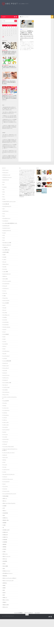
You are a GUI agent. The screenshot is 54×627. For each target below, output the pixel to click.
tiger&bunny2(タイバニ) (7, 238)
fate (3, 202)
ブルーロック (5, 449)
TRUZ (4, 243)
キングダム (5, 320)
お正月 (4, 262)
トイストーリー (6, 415)
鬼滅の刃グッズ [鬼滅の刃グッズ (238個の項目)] (29, 201)
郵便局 (4, 595)
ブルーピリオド (6, 447)
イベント (4, 298)
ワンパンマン (5, 494)
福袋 (4, 576)
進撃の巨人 (5, 590)
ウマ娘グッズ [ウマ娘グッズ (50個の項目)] (23, 180)
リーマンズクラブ (6, 489)
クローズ (4, 337)
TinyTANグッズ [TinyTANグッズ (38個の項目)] (22, 179)
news (4, 221)
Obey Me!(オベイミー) (6, 226)
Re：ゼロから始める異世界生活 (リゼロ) (10, 231)
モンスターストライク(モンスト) (9, 482)
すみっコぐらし (6, 272)
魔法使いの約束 (6, 612)
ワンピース (5, 496)
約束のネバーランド (6, 578)
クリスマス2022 (5, 332)
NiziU (4, 223)
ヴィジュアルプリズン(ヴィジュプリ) (9, 501)
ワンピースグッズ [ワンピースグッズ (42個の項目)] (24, 188)
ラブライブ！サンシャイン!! (8, 487)
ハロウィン (5, 427)
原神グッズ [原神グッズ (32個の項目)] (22, 190)
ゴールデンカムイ (6, 359)
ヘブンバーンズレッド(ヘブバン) (9, 460)
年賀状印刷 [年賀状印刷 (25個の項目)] (24, 197)
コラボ (4, 346)
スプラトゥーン (6, 385)
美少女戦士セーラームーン (8, 581)
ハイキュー (5, 425)
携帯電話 (4, 554)
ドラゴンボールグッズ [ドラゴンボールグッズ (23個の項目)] (28, 183)
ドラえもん (5, 420)
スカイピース (5, 371)
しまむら (4, 267)
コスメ (4, 344)
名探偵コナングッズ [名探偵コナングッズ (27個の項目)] (27, 190)
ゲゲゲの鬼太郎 (6, 342)
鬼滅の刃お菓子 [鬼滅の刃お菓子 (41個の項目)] (29, 200)
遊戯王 (4, 593)
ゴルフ (4, 356)
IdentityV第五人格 (6, 211)
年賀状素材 (5, 549)
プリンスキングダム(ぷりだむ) (8, 454)
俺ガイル (4, 508)
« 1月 (3, 44)
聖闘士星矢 (5, 583)
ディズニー (5, 410)
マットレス (5, 472)
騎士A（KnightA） (6, 607)
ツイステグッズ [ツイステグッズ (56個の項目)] (22, 183)
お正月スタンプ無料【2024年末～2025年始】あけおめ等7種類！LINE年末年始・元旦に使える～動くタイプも (9, 135)
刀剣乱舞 (4, 513)
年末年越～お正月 (6, 537)
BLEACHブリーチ (6, 187)
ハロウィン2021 (5, 430)
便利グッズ (5, 506)
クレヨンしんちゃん (6, 334)
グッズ (4, 339)
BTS (3, 192)
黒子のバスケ (5, 614)
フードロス (5, 444)
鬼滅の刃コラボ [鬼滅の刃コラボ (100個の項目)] (23, 203)
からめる (4, 264)
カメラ (4, 313)
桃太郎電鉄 (5, 569)
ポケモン (4, 467)
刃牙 (4, 516)
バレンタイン (5, 435)
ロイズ (4, 491)
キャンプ (4, 317)
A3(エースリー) (5, 180)
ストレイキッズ (6, 375)
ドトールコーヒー (6, 418)
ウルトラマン (5, 305)
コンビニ (4, 349)
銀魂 (4, 598)
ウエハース (5, 301)
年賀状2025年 (4, 87)
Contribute (4, 194)
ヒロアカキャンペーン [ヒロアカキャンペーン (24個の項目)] (25, 186)
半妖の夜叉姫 (5, 520)
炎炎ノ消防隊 (5, 573)
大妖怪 (4, 532)
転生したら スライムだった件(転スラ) (9, 585)
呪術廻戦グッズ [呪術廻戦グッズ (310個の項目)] (25, 193)
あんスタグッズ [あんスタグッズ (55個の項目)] (28, 179)
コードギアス (5, 351)
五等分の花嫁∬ (5, 503)
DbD (3, 197)
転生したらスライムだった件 (8, 588)
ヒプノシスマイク (6, 437)
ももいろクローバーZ (7, 281)
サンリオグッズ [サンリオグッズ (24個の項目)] (28, 180)
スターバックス (6, 373)
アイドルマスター (6, 291)
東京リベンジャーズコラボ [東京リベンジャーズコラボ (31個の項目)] (29, 198)
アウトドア (5, 293)
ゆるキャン (5, 284)
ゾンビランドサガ (6, 395)
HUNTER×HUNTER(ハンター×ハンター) (9, 209)
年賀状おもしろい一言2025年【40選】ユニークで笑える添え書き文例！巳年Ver (9, 90)
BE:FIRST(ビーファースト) (7, 185)
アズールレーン (6, 296)
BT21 (4, 190)
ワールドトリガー (6, 499)
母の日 (4, 571)
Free (3, 204)
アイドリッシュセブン (7, 289)
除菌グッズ (5, 605)
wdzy (4, 247)
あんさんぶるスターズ (7, 252)
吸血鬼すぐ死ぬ (6, 528)
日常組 (4, 559)
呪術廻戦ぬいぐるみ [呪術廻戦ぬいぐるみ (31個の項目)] (23, 191)
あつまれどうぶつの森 (7, 250)
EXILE (4, 199)
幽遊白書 (4, 552)
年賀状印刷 (5, 547)
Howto (4, 206)
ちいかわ (4, 274)
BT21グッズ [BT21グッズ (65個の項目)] (25, 177)
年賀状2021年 (5, 540)
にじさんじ (5, 276)
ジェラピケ (5, 366)
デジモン (4, 413)
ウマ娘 (4, 303)
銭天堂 (4, 600)
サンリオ (4, 361)
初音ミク (4, 518)
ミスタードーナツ (6, 477)
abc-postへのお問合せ (18, 620)
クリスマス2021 (5, 330)
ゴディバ (4, 354)
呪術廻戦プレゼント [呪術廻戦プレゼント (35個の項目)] (24, 196)
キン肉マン (5, 325)
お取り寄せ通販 (6, 260)
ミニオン (4, 479)
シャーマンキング (6, 363)
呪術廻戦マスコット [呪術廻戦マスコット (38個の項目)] (31, 196)
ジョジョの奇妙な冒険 (7, 368)
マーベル (4, 474)
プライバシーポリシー (28, 620)
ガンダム (4, 315)
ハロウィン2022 (5, 432)
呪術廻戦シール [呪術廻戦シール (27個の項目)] (26, 194)
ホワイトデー (5, 465)
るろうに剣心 (5, 286)
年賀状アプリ (11, 102)
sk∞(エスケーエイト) (6, 235)
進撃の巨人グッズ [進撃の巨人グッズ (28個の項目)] (24, 200)
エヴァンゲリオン (6, 308)
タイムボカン (5, 397)
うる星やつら (5, 255)
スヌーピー (5, 380)
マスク (21, 37)
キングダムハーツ (6, 322)
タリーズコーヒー (6, 400)
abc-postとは (37, 620)
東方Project (5, 566)
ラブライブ (5, 484)
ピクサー (4, 439)
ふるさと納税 (5, 279)
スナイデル (5, 378)
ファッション (5, 442)
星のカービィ (5, 561)
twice (4, 245)
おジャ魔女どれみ (6, 257)
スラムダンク (5, 387)
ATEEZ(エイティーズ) (6, 182)
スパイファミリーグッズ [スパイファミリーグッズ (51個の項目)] (29, 182)
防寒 (4, 602)
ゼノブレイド (5, 392)
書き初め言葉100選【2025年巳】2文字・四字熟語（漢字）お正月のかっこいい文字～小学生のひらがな (9, 60)
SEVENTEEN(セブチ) (6, 233)
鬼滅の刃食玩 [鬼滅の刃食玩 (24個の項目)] (22, 204)
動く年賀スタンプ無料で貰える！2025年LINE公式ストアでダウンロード (9, 75)
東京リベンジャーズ (6, 564)
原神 (4, 523)
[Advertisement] (27, 15)
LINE (2, 102)
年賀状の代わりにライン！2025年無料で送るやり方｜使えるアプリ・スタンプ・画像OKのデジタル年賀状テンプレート (9, 105)
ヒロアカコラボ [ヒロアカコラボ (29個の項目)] (22, 187)
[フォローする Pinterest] (16, 24)
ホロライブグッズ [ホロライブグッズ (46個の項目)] (28, 187)
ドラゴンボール (6, 423)
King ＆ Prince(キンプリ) (7, 214)
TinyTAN (4, 240)
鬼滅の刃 (4, 610)
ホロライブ (5, 462)
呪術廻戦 (4, 530)
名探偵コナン (5, 525)
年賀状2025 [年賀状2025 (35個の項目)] (21, 197)
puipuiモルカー (5, 228)
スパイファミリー (6, 383)
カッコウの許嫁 (6, 310)
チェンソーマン (6, 402)
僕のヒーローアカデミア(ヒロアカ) (9, 511)
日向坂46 (4, 557)
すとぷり (4, 269)
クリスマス (5, 327)
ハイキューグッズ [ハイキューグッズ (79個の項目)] (27, 184)
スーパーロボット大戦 (7, 390)
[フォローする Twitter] (14, 24)
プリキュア (5, 451)
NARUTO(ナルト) (6, 219)
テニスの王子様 (6, 408)
